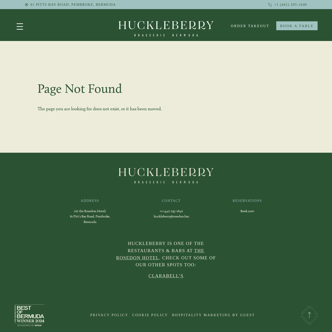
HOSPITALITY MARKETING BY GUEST (213, 315)
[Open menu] (19, 26)
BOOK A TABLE (297, 26)
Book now (247, 211)
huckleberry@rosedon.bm (171, 216)
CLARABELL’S (166, 275)
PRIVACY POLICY (109, 315)
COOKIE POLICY (150, 315)
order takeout (250, 26)
